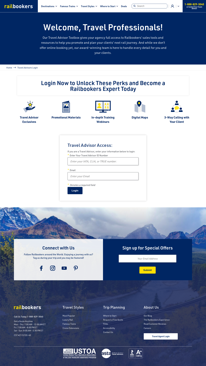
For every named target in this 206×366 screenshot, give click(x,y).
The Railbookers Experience (157, 319)
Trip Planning (114, 307)
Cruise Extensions (71, 328)
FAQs (105, 323)
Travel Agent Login (161, 336)
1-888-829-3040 (35, 316)
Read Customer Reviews (155, 323)
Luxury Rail (68, 319)
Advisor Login (172, 6)
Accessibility (109, 328)
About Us (151, 307)
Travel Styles (87, 6)
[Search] (149, 6)
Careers (147, 328)
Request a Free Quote (113, 319)
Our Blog (148, 315)
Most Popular (69, 315)
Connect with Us (58, 248)
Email (73, 170)
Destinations (47, 6)
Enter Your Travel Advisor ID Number (89, 155)
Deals (124, 6)
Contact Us (108, 332)
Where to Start (107, 6)
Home (9, 67)
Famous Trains (67, 6)
